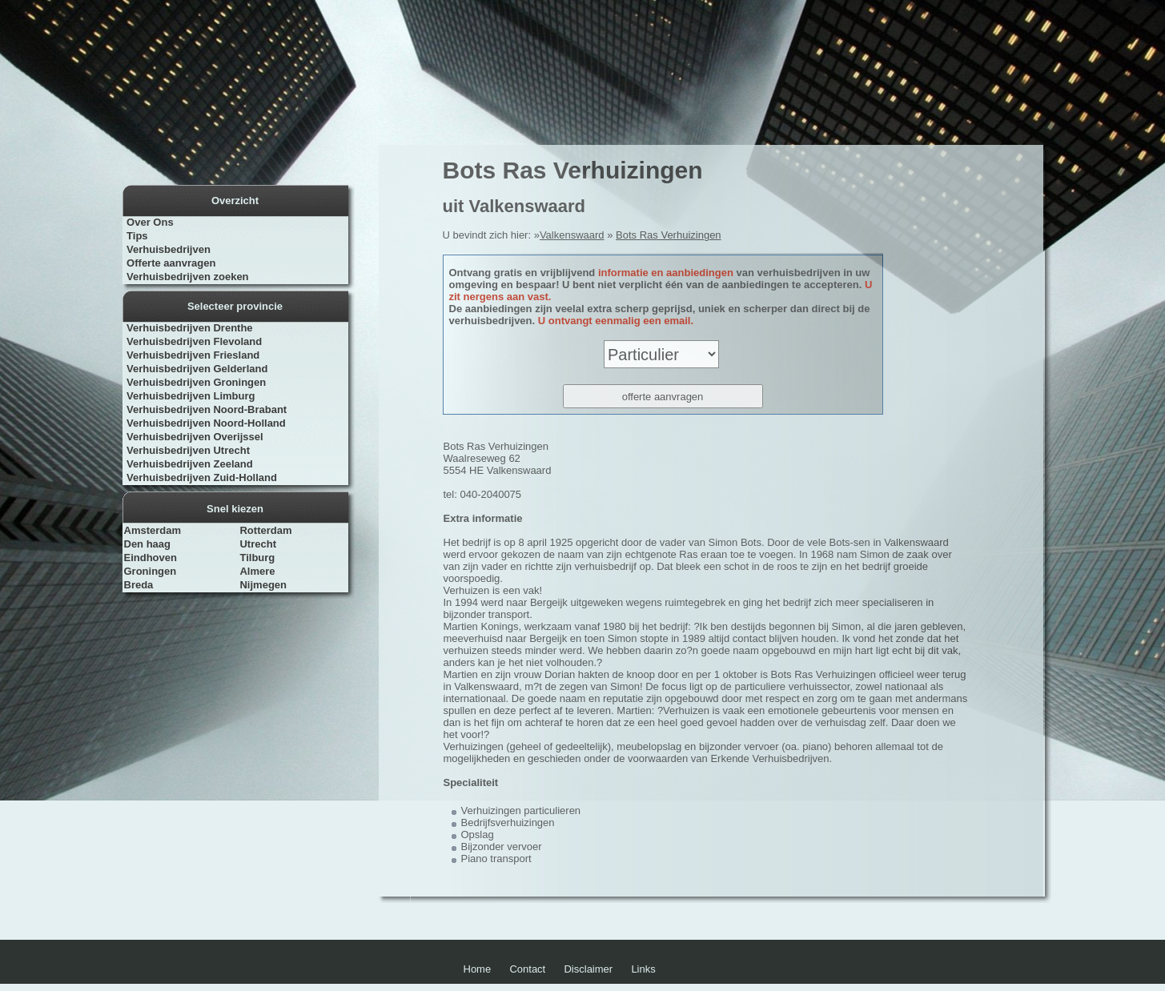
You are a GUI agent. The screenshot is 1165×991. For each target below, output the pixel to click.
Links (643, 969)
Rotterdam (265, 530)
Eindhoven (150, 558)
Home (478, 969)
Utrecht (257, 544)
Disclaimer (588, 969)
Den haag (147, 544)
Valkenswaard (572, 235)
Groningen (150, 571)
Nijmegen (263, 585)
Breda (139, 585)
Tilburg (257, 558)
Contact (527, 969)
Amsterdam (153, 530)
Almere (257, 571)
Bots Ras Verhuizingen (668, 235)
